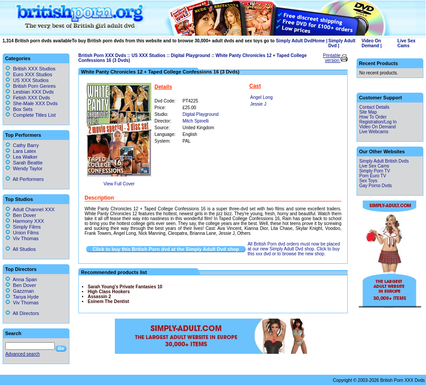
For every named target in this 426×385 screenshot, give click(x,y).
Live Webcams (373, 131)
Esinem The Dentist (108, 301)
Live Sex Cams (407, 43)
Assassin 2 (99, 296)
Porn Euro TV (372, 175)
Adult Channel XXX (30, 209)
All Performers (24, 179)
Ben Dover (20, 215)
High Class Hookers (109, 291)
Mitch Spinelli (196, 121)
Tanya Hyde (22, 296)
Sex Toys (368, 180)
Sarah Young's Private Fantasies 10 (125, 286)
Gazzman (19, 291)
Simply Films (23, 226)
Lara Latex (20, 151)
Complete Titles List (30, 115)
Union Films (22, 232)
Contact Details (374, 107)
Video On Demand (371, 43)
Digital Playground (190, 55)
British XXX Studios (34, 68)
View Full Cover (119, 183)
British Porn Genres (34, 86)
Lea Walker (21, 157)
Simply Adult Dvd (294, 40)
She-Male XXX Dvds (35, 103)
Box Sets (22, 109)
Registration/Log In (378, 121)
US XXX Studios (148, 55)
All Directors (22, 313)
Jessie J (258, 104)
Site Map (368, 112)
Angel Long (261, 97)
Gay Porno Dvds (375, 185)
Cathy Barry (22, 145)
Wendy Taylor (23, 168)
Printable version (332, 58)
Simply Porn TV (374, 170)
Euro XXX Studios (32, 74)
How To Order (373, 117)
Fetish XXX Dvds (31, 97)
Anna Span (21, 279)
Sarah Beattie (24, 162)
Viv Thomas (22, 238)
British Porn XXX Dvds (102, 55)
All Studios (20, 249)
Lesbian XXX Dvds (33, 91)
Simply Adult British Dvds (384, 161)
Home (318, 40)
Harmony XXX (24, 221)
